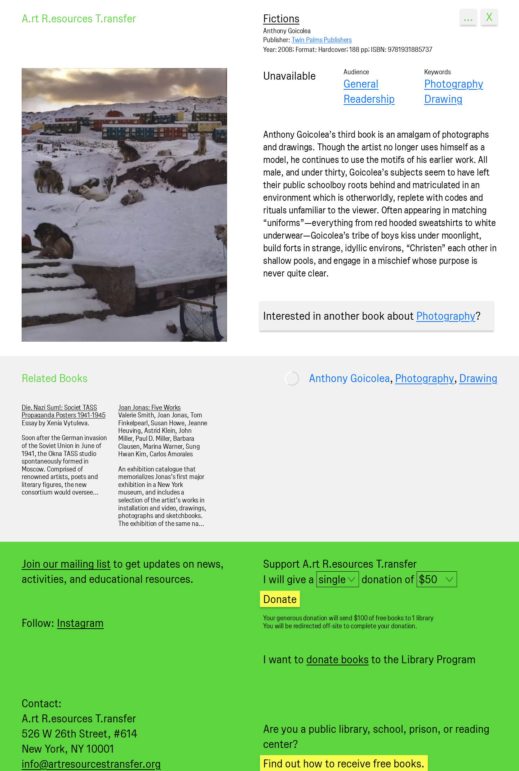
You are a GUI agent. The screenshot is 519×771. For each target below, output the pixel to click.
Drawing (443, 98)
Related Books (55, 378)
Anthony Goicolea (349, 378)
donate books (337, 659)
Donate (280, 599)
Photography (453, 83)
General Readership (369, 91)
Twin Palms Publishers (322, 40)
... (468, 16)
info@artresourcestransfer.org (91, 763)
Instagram (80, 622)
